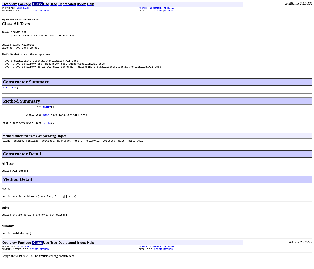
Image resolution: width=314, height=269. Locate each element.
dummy (47, 112)
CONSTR (34, 11)
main (46, 121)
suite (47, 129)
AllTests (9, 92)
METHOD (44, 11)
